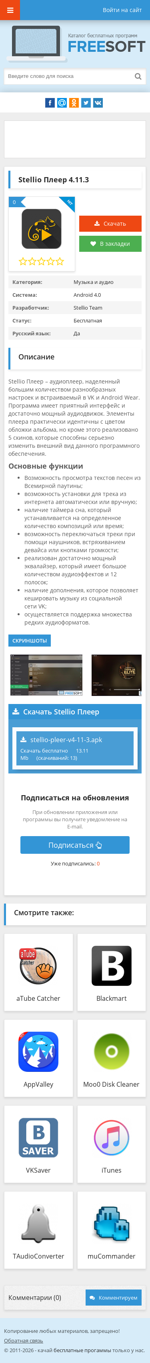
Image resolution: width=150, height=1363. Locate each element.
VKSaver (38, 1170)
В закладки (110, 243)
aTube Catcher (38, 998)
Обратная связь (23, 1340)
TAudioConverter (38, 1256)
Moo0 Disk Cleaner (111, 1084)
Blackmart (111, 998)
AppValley (38, 1084)
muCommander (112, 1256)
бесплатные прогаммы (82, 1350)
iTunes (112, 1170)
